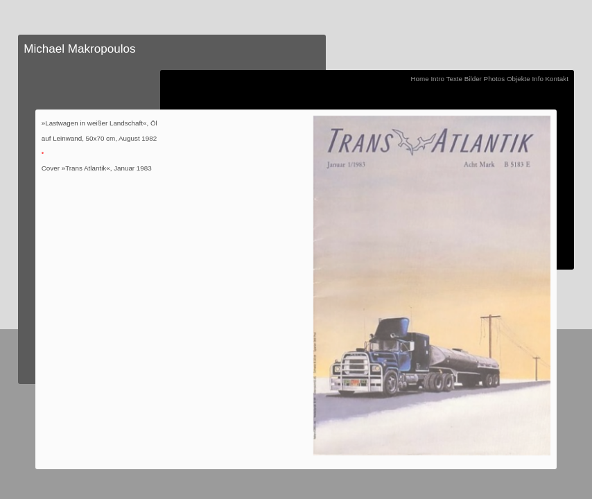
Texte (454, 78)
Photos (494, 78)
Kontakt (557, 78)
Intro (437, 78)
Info (537, 78)
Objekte (518, 78)
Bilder (473, 78)
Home (419, 78)
